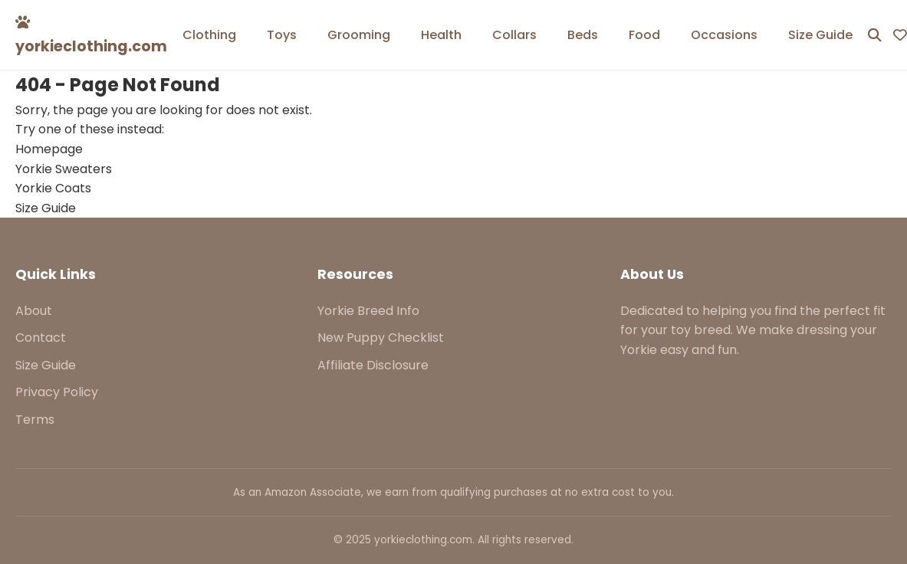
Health (441, 35)
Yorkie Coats (53, 188)
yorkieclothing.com (91, 36)
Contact (40, 337)
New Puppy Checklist (380, 337)
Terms (34, 419)
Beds (582, 35)
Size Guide (820, 35)
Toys (282, 35)
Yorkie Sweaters (63, 169)
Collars (514, 35)
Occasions (724, 35)
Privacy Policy (56, 392)
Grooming (358, 35)
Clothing (209, 35)
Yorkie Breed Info (368, 311)
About (33, 311)
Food (644, 35)
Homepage (49, 149)
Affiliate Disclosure (373, 365)
